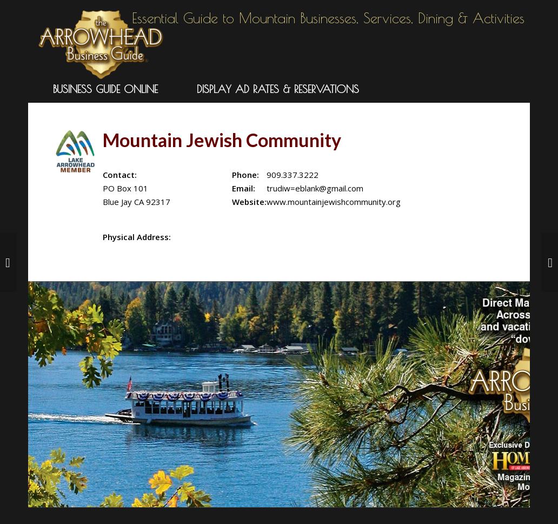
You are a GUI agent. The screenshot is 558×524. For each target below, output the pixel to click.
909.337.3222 (292, 174)
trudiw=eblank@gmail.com (315, 188)
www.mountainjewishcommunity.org (334, 201)
